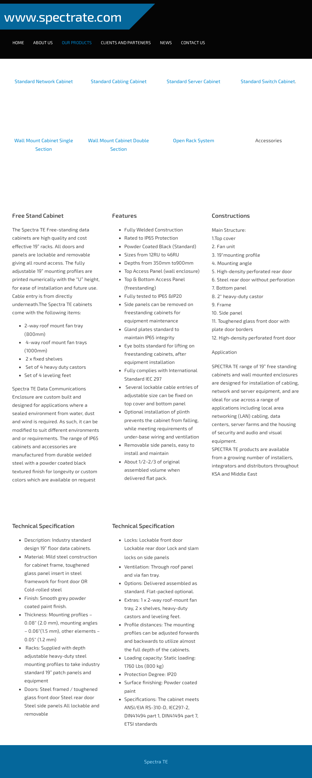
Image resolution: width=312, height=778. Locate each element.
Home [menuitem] (22, 38)
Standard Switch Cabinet (268, 74)
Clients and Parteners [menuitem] (129, 38)
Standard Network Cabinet (44, 74)
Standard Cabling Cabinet (119, 74)
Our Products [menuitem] (80, 38)
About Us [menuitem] (46, 38)
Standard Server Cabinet (193, 74)
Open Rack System (193, 133)
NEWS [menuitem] (170, 38)
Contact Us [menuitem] (197, 38)
